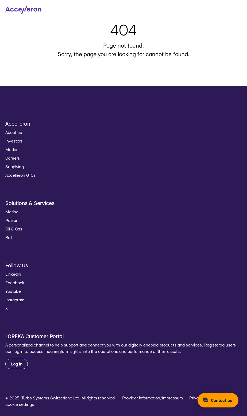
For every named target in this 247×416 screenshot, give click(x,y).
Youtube (13, 291)
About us (13, 132)
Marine (11, 211)
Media (11, 149)
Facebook (14, 282)
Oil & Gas (13, 229)
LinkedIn (13, 274)
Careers (12, 158)
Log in (16, 364)
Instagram (14, 299)
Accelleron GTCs (20, 175)
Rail (8, 237)
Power (11, 220)
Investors (13, 141)
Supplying (14, 166)
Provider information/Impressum (152, 397)
